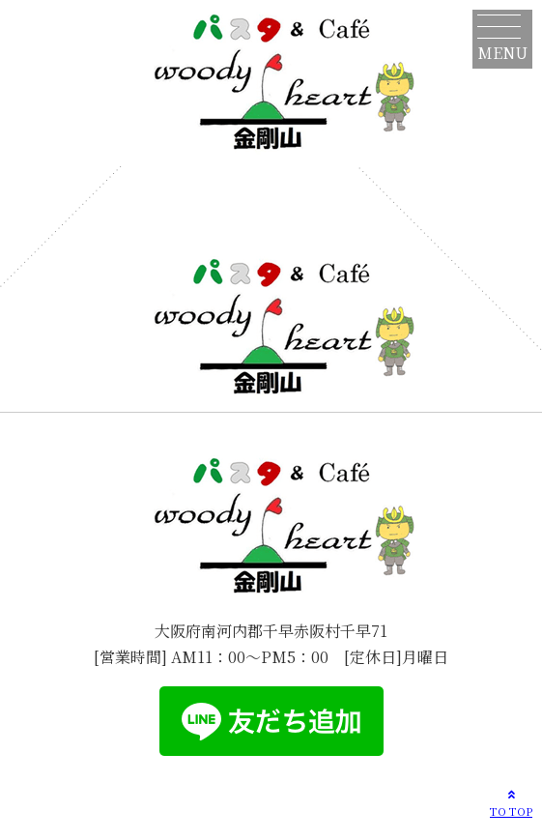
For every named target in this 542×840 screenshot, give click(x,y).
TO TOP (511, 802)
